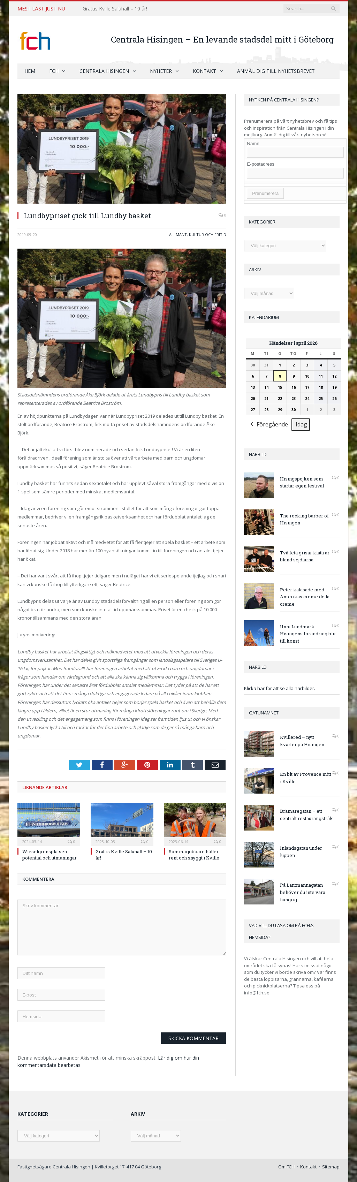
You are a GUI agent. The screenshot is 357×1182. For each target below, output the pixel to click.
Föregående (268, 425)
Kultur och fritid (207, 234)
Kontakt (204, 70)
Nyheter (161, 70)
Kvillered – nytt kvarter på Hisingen (302, 740)
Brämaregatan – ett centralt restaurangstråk (306, 814)
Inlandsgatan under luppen (301, 851)
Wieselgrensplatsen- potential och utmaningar (49, 854)
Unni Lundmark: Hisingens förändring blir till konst (308, 633)
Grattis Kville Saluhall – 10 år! (115, 9)
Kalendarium (264, 317)
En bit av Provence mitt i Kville (305, 777)
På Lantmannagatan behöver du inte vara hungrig (302, 891)
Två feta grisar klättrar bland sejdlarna (304, 556)
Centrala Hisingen (104, 70)
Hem (29, 70)
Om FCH (286, 1166)
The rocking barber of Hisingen (304, 519)
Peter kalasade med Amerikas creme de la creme (304, 596)
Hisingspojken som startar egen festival (302, 482)
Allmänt (178, 234)
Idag (301, 424)
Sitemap (331, 1166)
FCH (54, 70)
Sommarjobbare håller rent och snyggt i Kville (194, 854)
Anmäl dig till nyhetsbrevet (276, 70)
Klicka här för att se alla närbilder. (279, 688)
